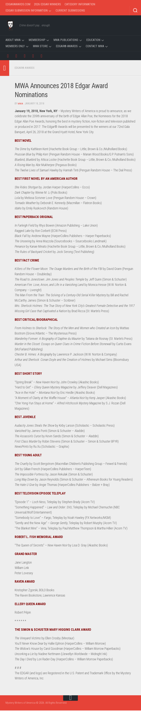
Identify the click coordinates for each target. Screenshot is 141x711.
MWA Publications (65, 40)
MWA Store (40, 46)
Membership (37, 40)
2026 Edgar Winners (47, 4)
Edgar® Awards (67, 46)
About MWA (13, 40)
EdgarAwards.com (18, 4)
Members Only (15, 46)
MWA (20, 104)
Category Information (80, 4)
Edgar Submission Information (27, 10)
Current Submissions (70, 10)
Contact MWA (95, 46)
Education (93, 40)
